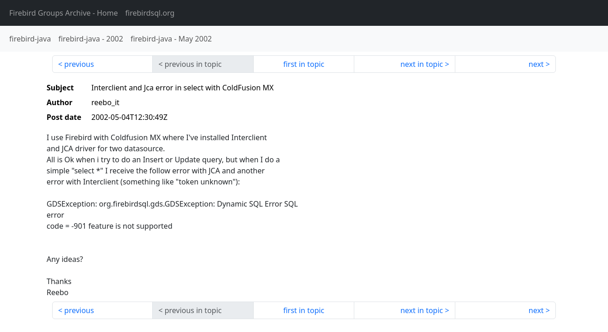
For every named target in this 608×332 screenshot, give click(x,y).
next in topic (421, 64)
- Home (63, 13)
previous (79, 64)
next (536, 64)
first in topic (303, 64)
